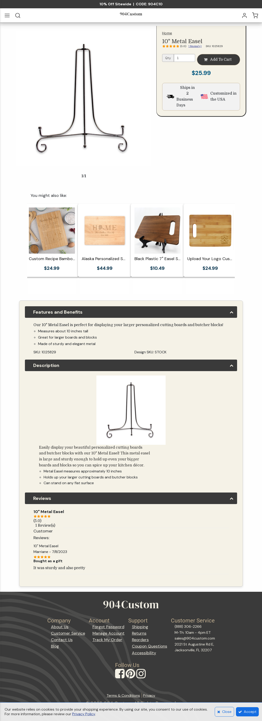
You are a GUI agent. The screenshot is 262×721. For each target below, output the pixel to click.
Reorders (140, 639)
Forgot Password (108, 626)
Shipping (140, 626)
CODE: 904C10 (149, 4)
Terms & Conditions (123, 695)
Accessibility (144, 652)
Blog (55, 646)
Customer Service (68, 633)
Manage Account (108, 633)
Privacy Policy (83, 714)
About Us (59, 626)
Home (167, 33)
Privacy (149, 695)
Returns (139, 633)
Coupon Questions (149, 646)
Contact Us (62, 639)
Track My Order (107, 639)
